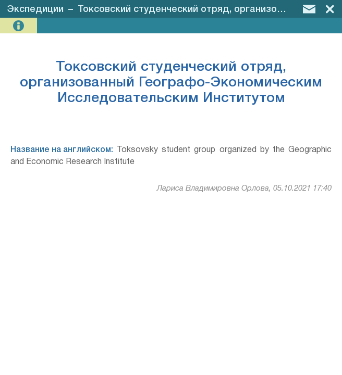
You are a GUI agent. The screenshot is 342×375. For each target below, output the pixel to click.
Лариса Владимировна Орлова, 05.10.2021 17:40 (244, 188)
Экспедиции (35, 9)
